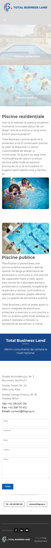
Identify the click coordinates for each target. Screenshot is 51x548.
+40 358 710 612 (17, 407)
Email (5, 440)
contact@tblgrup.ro (23, 411)
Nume (5, 421)
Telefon (6, 431)
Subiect (6, 450)
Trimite (8, 486)
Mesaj (5, 459)
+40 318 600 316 (17, 403)
